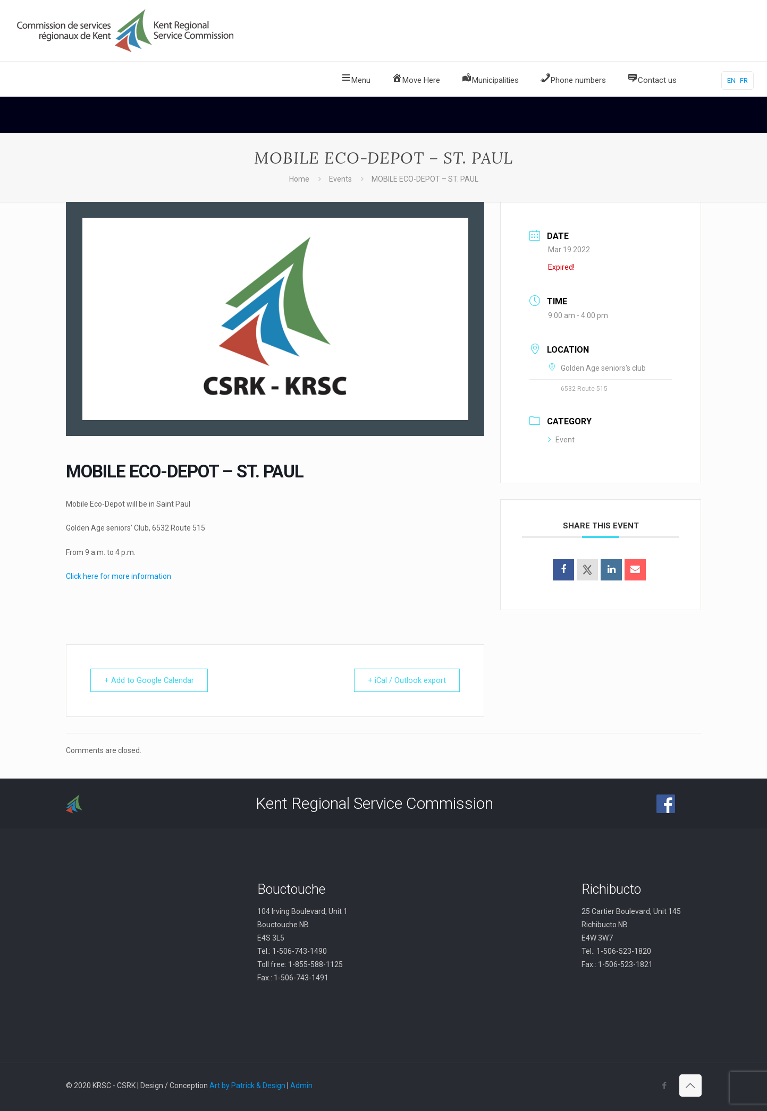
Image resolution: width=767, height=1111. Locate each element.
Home (299, 179)
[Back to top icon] (690, 1085)
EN (731, 80)
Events (340, 179)
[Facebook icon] (665, 1085)
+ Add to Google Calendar (151, 680)
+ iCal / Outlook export (405, 680)
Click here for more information (118, 576)
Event (561, 439)
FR (744, 80)
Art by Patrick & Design (247, 1085)
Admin (301, 1085)
